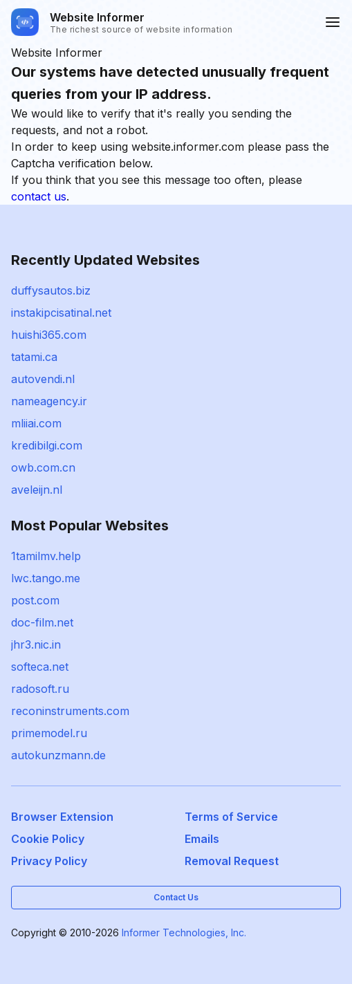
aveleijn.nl (36, 489)
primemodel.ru (49, 733)
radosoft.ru (40, 689)
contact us (38, 196)
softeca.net (39, 667)
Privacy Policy (49, 861)
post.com (35, 600)
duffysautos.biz (51, 290)
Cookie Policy (47, 839)
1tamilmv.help (46, 556)
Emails (202, 839)
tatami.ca (34, 357)
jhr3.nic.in (36, 644)
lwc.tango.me (45, 578)
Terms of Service (231, 817)
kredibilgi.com (46, 445)
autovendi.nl (43, 379)
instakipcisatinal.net (61, 312)
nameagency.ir (49, 401)
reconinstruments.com (70, 711)
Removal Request (232, 861)
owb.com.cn (43, 467)
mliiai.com (36, 423)
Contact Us (176, 897)
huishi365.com (48, 335)
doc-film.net (42, 622)
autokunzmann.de (58, 755)
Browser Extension (62, 817)
